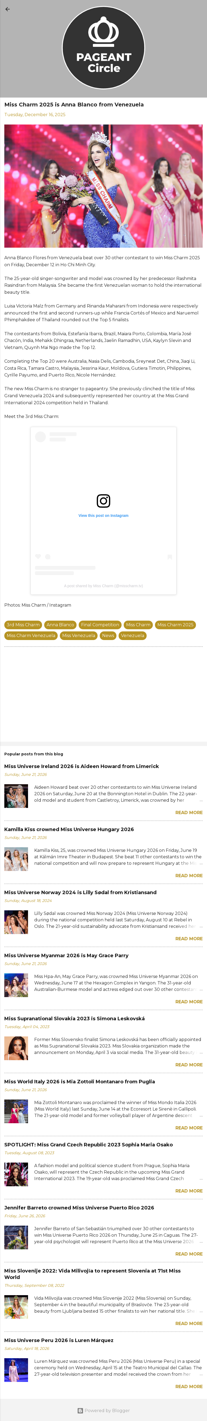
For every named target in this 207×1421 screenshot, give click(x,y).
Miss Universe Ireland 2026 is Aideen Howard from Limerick (81, 766)
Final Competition (100, 624)
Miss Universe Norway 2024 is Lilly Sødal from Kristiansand (80, 893)
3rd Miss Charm (23, 624)
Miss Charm (138, 624)
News (108, 635)
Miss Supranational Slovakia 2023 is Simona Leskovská (74, 1019)
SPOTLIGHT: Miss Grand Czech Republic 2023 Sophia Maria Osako (88, 1145)
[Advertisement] (103, 695)
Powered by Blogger (103, 1410)
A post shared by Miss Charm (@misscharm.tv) (103, 586)
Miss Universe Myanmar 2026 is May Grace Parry (66, 956)
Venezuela (132, 635)
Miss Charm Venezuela (31, 635)
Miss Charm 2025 (175, 624)
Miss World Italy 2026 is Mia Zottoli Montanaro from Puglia (79, 1082)
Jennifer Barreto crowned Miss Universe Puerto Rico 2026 (79, 1208)
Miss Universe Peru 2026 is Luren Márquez (58, 1340)
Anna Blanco (60, 624)
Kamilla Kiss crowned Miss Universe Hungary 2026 (69, 829)
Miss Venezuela (78, 635)
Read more (189, 812)
